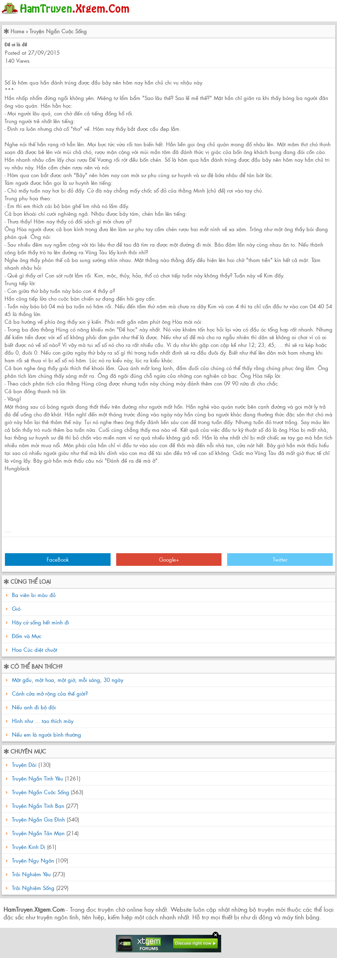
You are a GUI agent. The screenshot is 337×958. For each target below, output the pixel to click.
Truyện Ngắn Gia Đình (38, 819)
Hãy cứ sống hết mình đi (40, 622)
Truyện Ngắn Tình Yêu (37, 778)
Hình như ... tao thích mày (41, 721)
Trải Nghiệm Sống (33, 888)
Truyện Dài (24, 765)
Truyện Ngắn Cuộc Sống (58, 31)
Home (17, 31)
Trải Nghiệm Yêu (31, 874)
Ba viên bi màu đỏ (33, 595)
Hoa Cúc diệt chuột (34, 649)
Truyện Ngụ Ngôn (33, 860)
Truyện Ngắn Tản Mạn (38, 833)
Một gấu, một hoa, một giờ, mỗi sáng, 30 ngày (66, 680)
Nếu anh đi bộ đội (33, 707)
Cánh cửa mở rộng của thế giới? (49, 693)
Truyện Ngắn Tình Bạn (38, 806)
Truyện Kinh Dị (28, 847)
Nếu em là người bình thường (45, 734)
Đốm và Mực (26, 636)
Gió (16, 608)
